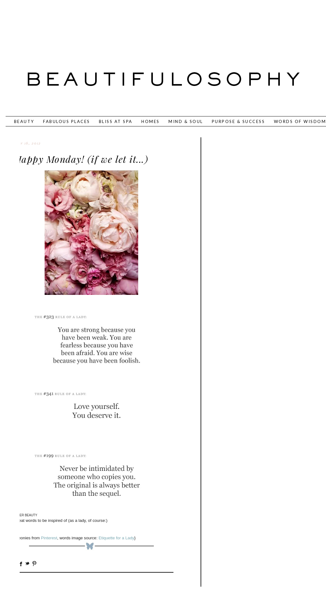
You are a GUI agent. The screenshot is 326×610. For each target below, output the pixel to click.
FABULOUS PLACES (66, 121)
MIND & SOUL (185, 121)
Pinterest (49, 538)
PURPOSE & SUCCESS (238, 121)
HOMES (150, 121)
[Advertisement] (142, 26)
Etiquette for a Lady (116, 538)
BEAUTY (24, 121)
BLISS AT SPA (116, 121)
